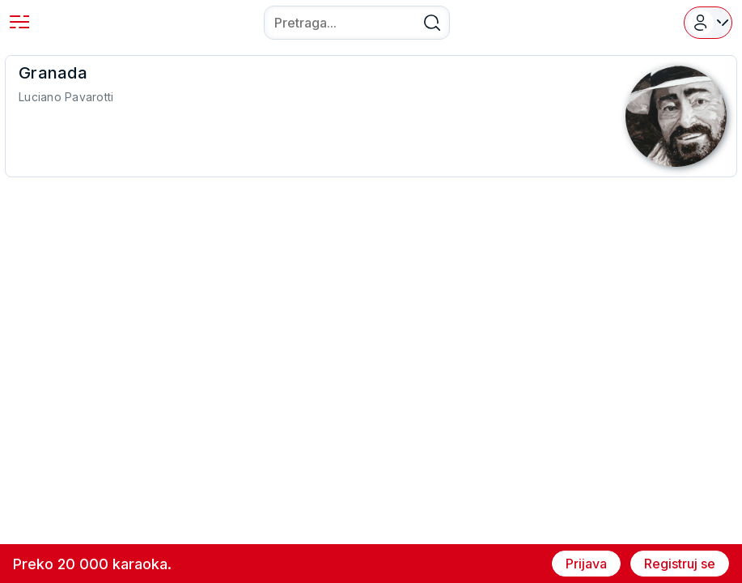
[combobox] (357, 23)
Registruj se (679, 563)
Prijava (586, 563)
